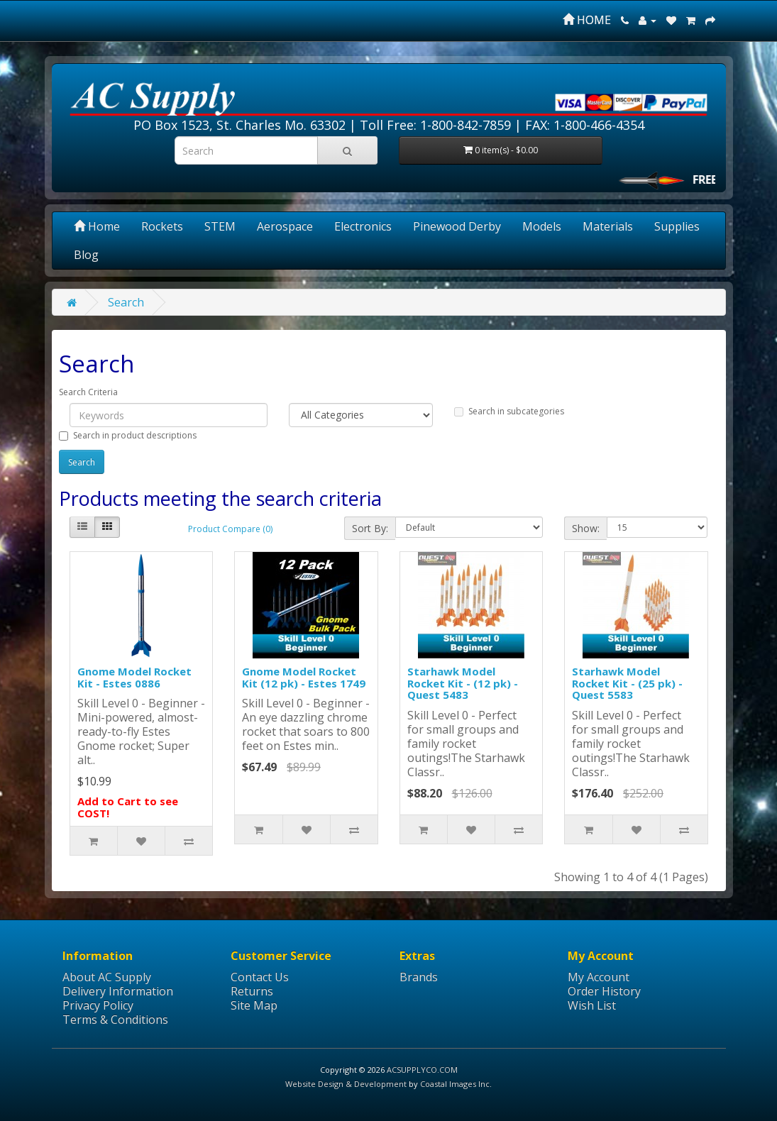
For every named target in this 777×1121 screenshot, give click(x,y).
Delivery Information (117, 991)
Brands (418, 977)
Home (97, 226)
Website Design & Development (346, 1083)
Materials (608, 226)
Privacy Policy (97, 1005)
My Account (598, 977)
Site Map (254, 1005)
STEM (220, 226)
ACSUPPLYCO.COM (422, 1069)
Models (541, 226)
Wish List (592, 1005)
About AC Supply (106, 977)
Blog (86, 255)
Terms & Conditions (115, 1019)
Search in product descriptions (128, 435)
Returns (252, 991)
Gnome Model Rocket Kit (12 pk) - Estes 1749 (303, 677)
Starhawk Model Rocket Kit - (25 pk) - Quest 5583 (627, 683)
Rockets (162, 226)
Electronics (363, 226)
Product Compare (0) (230, 529)
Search (126, 302)
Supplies (677, 226)
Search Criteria (88, 392)
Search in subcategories (509, 411)
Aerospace (285, 226)
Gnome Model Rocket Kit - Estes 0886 (134, 677)
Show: (586, 528)
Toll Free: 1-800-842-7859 (435, 124)
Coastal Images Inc (455, 1083)
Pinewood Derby (457, 226)
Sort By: (370, 528)
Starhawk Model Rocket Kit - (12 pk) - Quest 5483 (462, 683)
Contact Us (260, 977)
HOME (587, 20)
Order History (604, 991)
